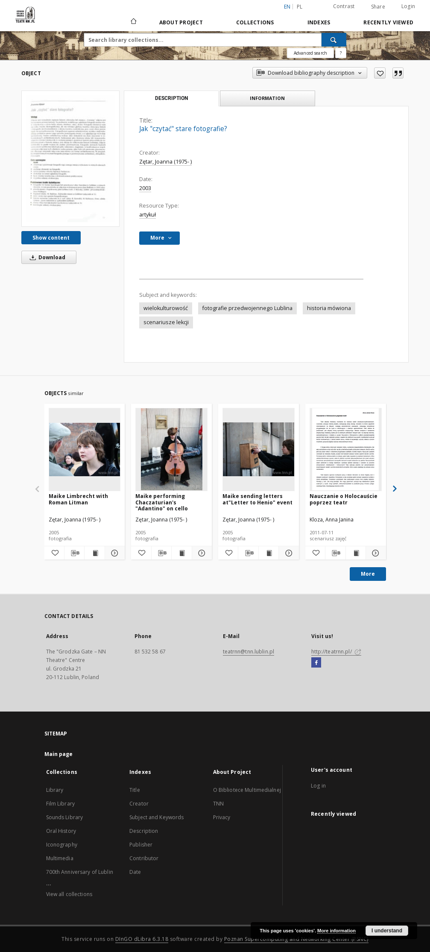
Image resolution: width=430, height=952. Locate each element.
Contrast (344, 6)
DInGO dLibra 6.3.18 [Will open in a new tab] (142, 939)
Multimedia (59, 858)
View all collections (69, 894)
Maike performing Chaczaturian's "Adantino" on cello (161, 502)
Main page (58, 754)
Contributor (143, 858)
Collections (255, 22)
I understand (386, 931)
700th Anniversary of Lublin (79, 872)
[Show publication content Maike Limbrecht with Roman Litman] (94, 553)
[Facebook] (316, 663)
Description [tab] (171, 98)
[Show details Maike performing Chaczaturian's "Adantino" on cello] (201, 553)
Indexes (319, 22)
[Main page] (133, 22)
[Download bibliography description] (74, 553)
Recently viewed (388, 22)
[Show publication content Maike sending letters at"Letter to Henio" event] (268, 553)
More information (336, 930)
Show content (51, 237)
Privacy (222, 817)
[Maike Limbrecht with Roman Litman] (84, 449)
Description (143, 831)
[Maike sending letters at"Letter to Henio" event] (258, 449)
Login (408, 6)
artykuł (147, 214)
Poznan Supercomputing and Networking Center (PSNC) (296, 939)
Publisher (140, 844)
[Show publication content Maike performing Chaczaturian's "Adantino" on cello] (181, 553)
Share (378, 6)
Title (134, 790)
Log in (318, 785)
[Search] (334, 40)
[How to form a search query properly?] (340, 53)
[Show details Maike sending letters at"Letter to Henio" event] (287, 553)
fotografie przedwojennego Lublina (247, 308)
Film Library (60, 803)
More (368, 573)
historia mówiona (329, 308)
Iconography (61, 844)
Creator (139, 803)
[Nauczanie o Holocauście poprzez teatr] (345, 449)
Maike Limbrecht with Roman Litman (78, 499)
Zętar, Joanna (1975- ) (165, 161)
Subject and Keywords (156, 817)
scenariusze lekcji (166, 322)
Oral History (61, 831)
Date (135, 872)
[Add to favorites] (380, 73)
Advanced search (310, 53)
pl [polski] (300, 6)
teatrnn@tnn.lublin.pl (249, 651)
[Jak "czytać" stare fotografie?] (70, 158)
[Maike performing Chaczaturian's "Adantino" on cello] (171, 449)
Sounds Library (64, 817)
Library (55, 790)
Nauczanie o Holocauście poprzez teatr (343, 499)
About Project (181, 22)
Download (46, 257)
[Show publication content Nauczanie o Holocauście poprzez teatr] (356, 553)
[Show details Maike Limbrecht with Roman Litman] (113, 553)
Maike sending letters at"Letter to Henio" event (257, 499)
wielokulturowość (165, 308)
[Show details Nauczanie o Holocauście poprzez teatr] (374, 553)
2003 (145, 188)
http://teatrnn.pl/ (336, 651)
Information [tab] (267, 98)
